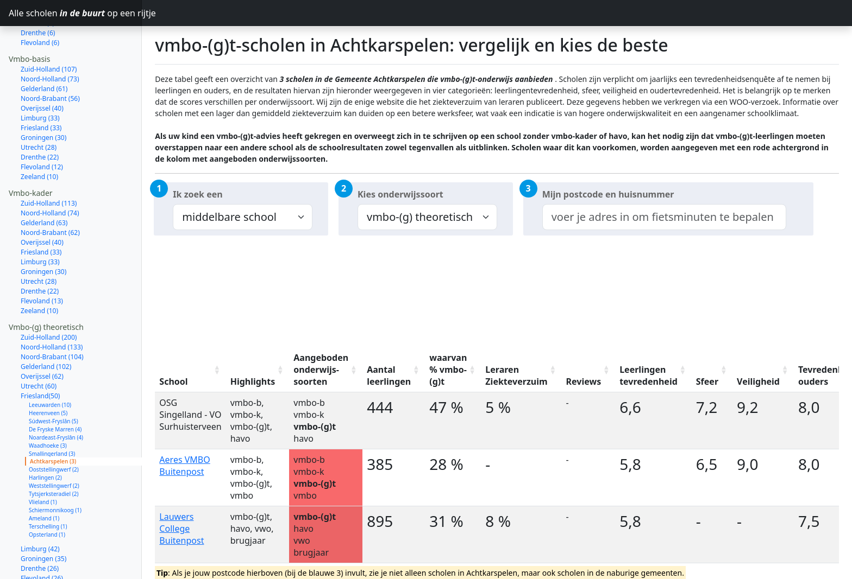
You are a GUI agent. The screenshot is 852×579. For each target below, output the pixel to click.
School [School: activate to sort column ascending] (173, 381)
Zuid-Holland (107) (49, 30)
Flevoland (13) (42, 262)
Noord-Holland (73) (50, 40)
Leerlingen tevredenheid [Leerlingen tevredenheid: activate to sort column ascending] (648, 375)
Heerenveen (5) (48, 374)
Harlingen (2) (45, 439)
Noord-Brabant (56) (50, 60)
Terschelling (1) (48, 488)
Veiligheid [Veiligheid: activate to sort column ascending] (758, 381)
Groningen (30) (43, 99)
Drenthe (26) (40, 530)
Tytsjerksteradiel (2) (53, 455)
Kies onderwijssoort (400, 194)
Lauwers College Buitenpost (181, 528)
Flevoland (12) (42, 128)
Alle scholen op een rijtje (75, 13)
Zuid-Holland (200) (49, 298)
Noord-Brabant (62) (50, 194)
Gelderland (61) (44, 50)
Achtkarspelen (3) (53, 423)
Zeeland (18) (39, 549)
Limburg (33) (40, 79)
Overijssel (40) (42, 69)
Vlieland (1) (43, 463)
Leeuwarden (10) (50, 366)
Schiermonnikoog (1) (55, 471)
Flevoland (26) (42, 539)
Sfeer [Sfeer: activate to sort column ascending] (707, 381)
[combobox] (664, 217)
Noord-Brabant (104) (52, 318)
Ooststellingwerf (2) (54, 431)
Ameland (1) (44, 479)
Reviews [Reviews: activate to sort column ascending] (584, 381)
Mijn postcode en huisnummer (608, 194)
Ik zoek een (197, 194)
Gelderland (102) (46, 328)
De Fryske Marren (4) (55, 391)
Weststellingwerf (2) (54, 447)
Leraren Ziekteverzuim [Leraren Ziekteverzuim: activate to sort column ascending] (516, 375)
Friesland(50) (40, 357)
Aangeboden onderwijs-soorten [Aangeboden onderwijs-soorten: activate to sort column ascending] (320, 369)
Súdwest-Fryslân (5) (53, 382)
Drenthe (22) (40, 118)
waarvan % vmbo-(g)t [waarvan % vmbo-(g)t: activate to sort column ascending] (448, 369)
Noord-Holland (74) (50, 174)
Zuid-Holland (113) (49, 164)
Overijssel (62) (42, 337)
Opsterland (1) (47, 496)
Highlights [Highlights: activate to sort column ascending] (252, 381)
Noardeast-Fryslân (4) (56, 399)
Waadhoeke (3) (48, 407)
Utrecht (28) (39, 108)
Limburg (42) (40, 510)
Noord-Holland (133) (52, 308)
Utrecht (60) (39, 347)
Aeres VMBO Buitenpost (184, 466)
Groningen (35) (43, 520)
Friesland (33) (41, 89)
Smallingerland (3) (52, 415)
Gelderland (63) (44, 184)
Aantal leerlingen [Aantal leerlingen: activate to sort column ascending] (389, 375)
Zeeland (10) (39, 138)
